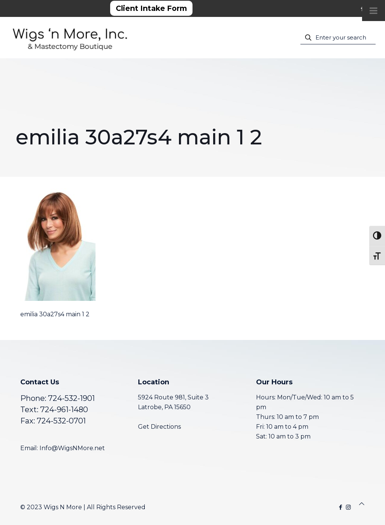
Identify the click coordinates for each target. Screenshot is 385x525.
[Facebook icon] (340, 507)
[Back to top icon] (362, 504)
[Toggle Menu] (373, 10)
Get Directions (159, 426)
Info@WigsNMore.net (72, 448)
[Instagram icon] (348, 507)
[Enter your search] (338, 37)
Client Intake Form (151, 8)
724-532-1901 (71, 398)
